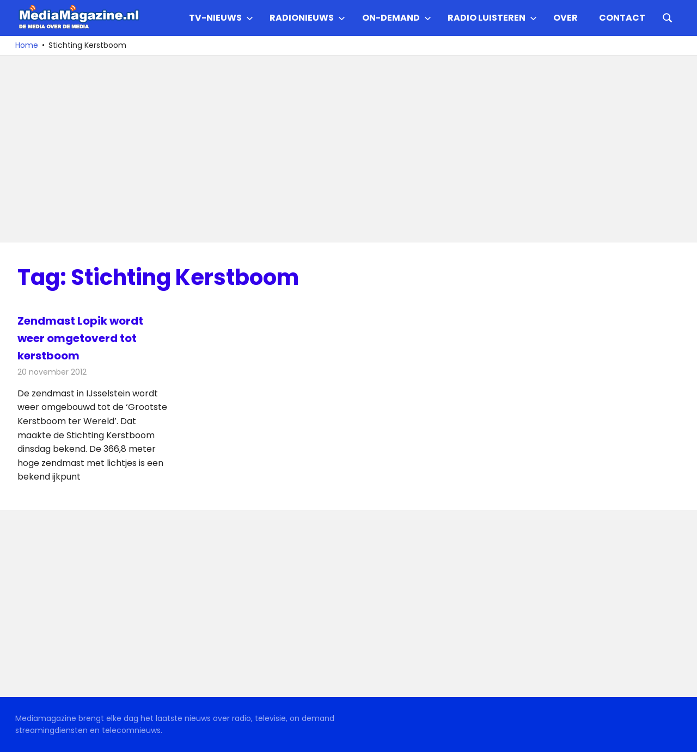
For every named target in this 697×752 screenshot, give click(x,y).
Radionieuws (307, 17)
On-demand (396, 17)
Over (565, 17)
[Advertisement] (344, 149)
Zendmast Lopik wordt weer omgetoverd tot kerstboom (80, 338)
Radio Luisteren (492, 17)
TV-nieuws (221, 17)
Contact (622, 17)
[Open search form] (668, 16)
